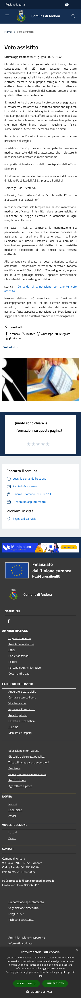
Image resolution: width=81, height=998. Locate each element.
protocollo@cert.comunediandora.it (31, 880)
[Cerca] (73, 16)
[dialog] (40, 972)
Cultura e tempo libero (22, 697)
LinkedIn (13, 338)
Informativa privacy (20, 943)
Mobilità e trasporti (20, 733)
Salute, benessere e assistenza (27, 774)
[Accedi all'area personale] (66, 4)
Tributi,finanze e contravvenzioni (28, 762)
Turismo (13, 727)
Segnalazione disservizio (23, 908)
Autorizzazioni (17, 780)
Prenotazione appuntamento (26, 902)
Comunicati (15, 810)
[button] (40, 992)
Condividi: (13, 327)
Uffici (11, 650)
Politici (12, 661)
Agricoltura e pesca (20, 786)
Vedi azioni (11, 347)
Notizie (12, 804)
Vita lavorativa (17, 703)
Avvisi (12, 816)
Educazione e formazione (23, 750)
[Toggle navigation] (7, 16)
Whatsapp (44, 334)
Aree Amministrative (21, 644)
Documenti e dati (19, 673)
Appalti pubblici (17, 715)
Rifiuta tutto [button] (55, 983)
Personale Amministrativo (24, 667)
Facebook (12, 334)
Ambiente (14, 768)
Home (8, 31)
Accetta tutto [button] (26, 983)
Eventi (12, 838)
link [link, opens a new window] (41, 975)
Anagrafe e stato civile (22, 691)
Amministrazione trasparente (26, 937)
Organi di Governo (19, 638)
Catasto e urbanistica (21, 721)
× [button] (77, 950)
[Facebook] (8, 621)
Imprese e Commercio (21, 709)
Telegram (62, 334)
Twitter (28, 334)
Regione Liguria (15, 4)
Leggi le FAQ (16, 913)
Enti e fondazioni (18, 656)
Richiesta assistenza (21, 919)
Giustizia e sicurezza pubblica (26, 756)
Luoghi (12, 832)
